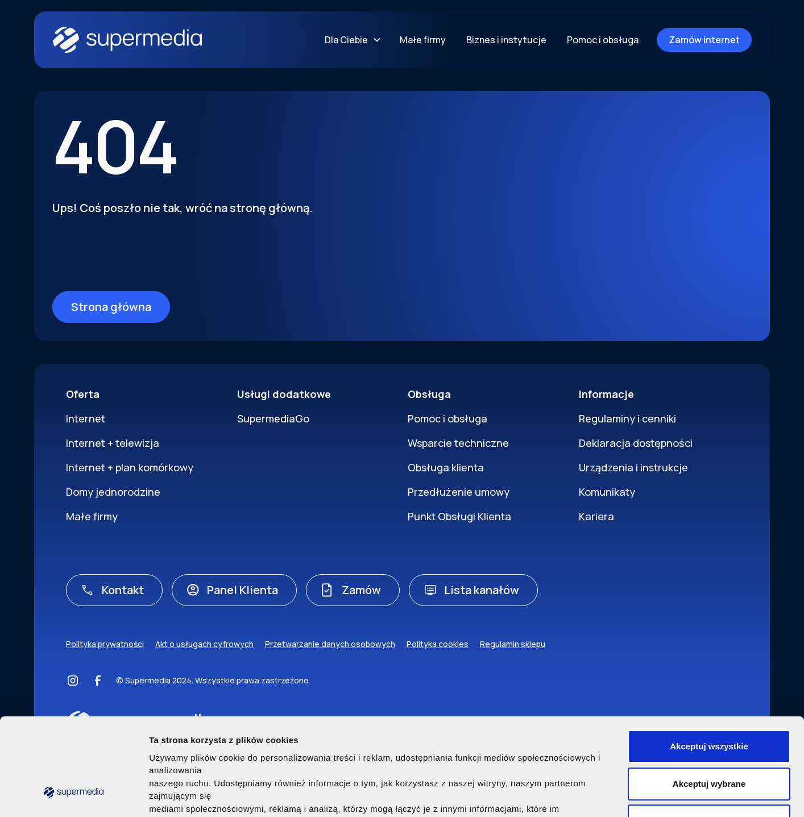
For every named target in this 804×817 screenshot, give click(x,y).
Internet (85, 418)
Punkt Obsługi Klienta (459, 516)
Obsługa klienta (446, 467)
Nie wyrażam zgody (709, 736)
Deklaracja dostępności (636, 443)
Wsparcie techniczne (458, 443)
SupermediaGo (273, 418)
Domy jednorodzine (113, 492)
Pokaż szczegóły (613, 794)
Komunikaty (607, 492)
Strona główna (111, 306)
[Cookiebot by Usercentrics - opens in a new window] (73, 794)
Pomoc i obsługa (603, 40)
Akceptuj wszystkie (709, 661)
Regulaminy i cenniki (627, 418)
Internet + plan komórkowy (129, 467)
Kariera (596, 516)
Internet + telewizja (112, 443)
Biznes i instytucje (506, 40)
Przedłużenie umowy (458, 492)
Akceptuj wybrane (709, 698)
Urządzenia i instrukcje (633, 467)
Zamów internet (704, 40)
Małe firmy (423, 40)
